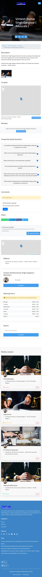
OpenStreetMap (32, 114)
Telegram (12, 220)
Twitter (25, 220)
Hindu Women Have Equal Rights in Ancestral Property (14, 553)
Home (4, 46)
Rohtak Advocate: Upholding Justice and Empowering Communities (17, 546)
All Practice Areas (12, 46)
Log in (5, 209)
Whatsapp (4, 220)
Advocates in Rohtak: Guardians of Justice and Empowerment (15, 548)
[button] (39, 3)
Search (21, 335)
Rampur (20, 46)
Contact (21, 285)
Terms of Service (17, 575)
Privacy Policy (26, 575)
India (4, 562)
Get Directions (36, 118)
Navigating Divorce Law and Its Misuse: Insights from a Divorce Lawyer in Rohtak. (20, 551)
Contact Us (3, 527)
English (4, 566)
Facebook (18, 220)
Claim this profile (33, 233)
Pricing (2, 522)
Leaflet (25, 114)
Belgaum (7, 383)
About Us (3, 524)
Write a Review (21, 131)
